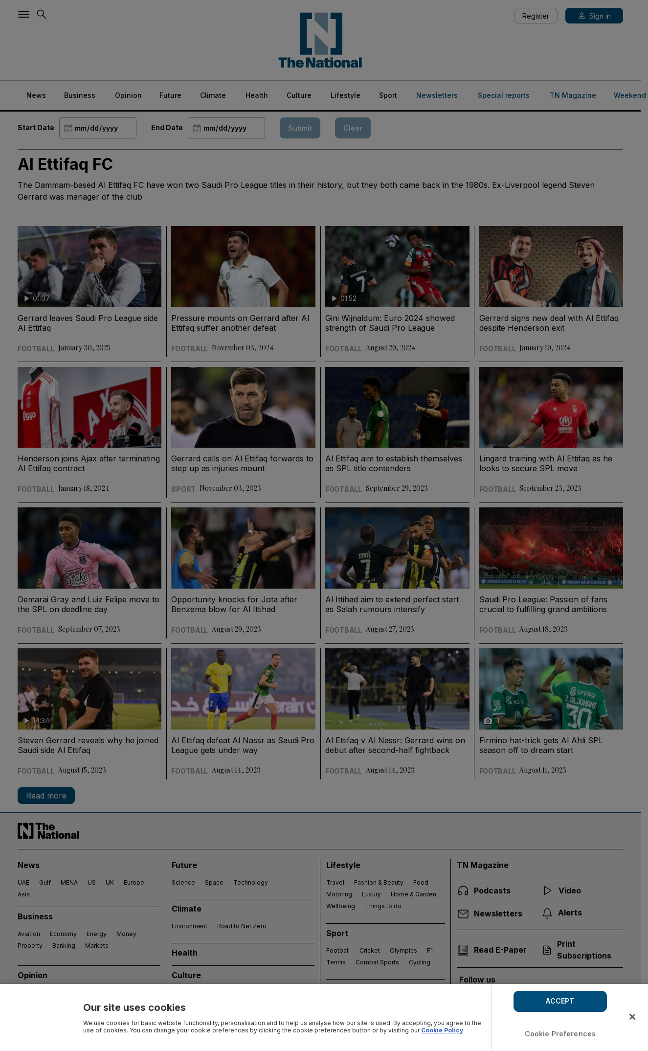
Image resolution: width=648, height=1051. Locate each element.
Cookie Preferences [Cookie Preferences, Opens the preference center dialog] (560, 1033)
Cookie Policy (442, 1030)
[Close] (632, 1017)
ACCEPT (560, 1001)
